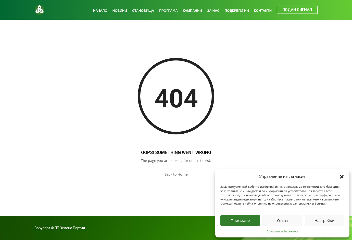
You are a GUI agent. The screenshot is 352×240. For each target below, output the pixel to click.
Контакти (263, 10)
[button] (341, 176)
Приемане (240, 220)
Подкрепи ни (237, 10)
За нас (213, 10)
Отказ (282, 220)
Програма (168, 10)
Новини (119, 10)
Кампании (192, 10)
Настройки (325, 220)
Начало (100, 10)
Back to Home (175, 174)
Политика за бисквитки (282, 231)
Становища (143, 10)
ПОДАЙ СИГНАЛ (297, 9)
